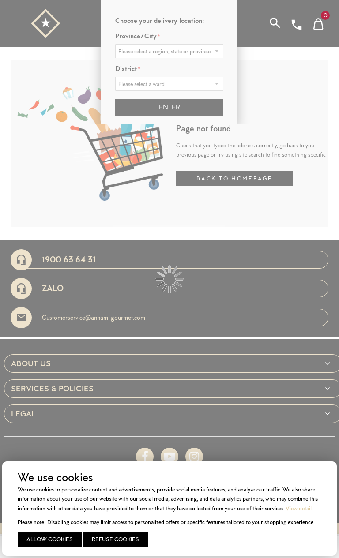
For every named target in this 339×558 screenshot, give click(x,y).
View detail (299, 508)
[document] (171, 508)
